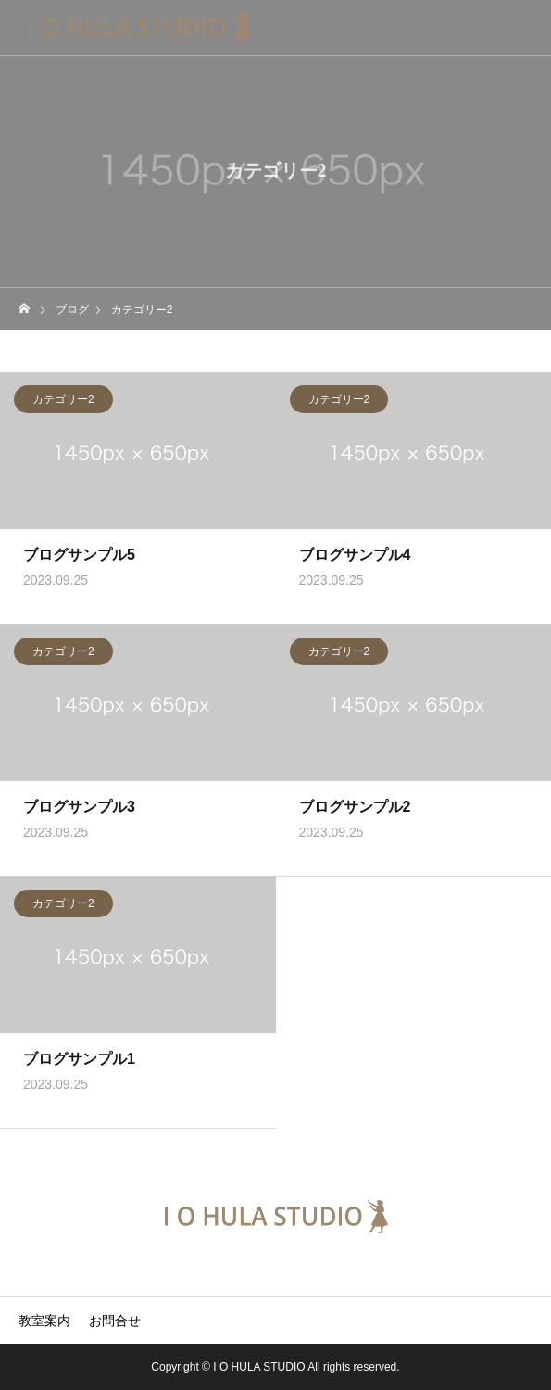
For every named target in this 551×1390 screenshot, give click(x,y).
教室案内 (44, 1320)
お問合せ (115, 1320)
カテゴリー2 (63, 401)
